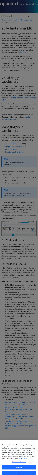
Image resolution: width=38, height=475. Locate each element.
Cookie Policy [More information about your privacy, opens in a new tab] (23, 459)
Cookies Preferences (19, 463)
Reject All (19, 468)
